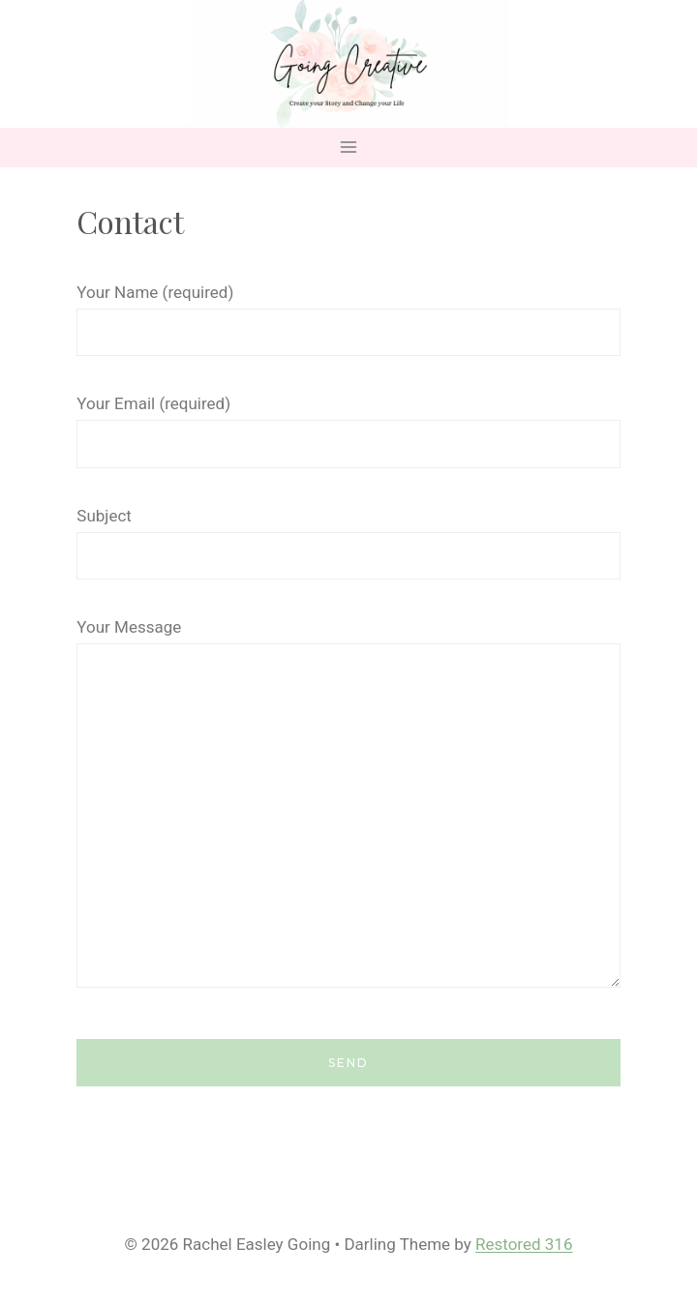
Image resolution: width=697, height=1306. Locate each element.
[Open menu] (349, 148)
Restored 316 (523, 1244)
